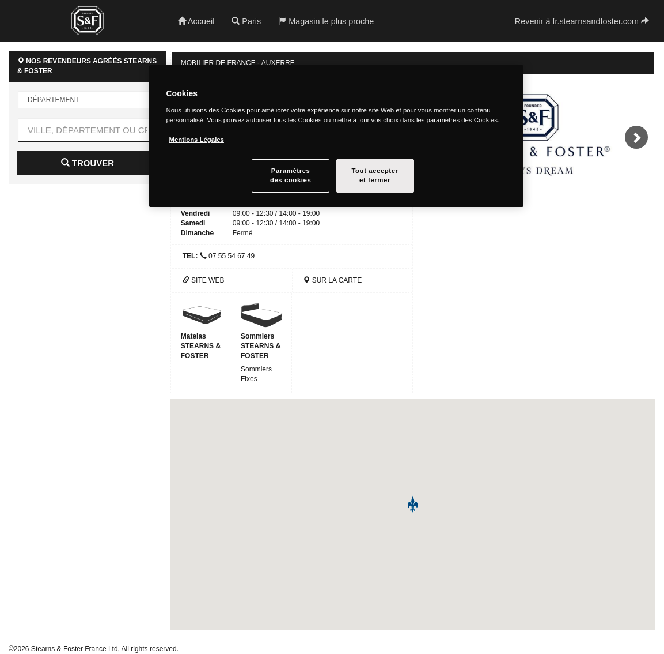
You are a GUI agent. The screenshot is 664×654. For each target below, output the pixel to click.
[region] (336, 136)
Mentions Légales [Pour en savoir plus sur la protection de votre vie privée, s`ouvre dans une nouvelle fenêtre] (196, 139)
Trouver (88, 163)
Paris (246, 21)
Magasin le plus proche (326, 21)
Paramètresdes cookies (290, 175)
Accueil (196, 21)
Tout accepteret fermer (374, 175)
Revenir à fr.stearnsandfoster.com (582, 21)
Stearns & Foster (87, 20)
